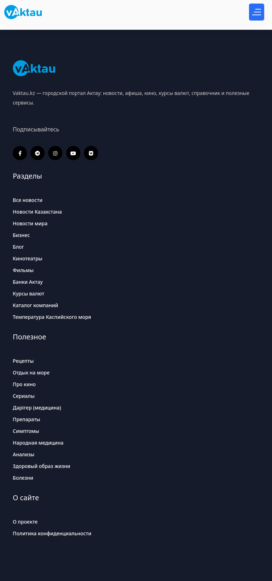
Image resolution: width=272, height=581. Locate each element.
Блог (18, 246)
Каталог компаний (35, 305)
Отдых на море (31, 372)
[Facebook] (20, 153)
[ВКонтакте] (91, 153)
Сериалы (24, 396)
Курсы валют (28, 293)
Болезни (23, 477)
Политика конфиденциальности (52, 533)
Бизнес (21, 235)
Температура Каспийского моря (52, 317)
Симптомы (26, 431)
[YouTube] (73, 153)
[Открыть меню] (256, 12)
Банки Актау (28, 281)
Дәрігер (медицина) (37, 407)
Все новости (27, 200)
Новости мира (30, 223)
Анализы (23, 454)
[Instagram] (55, 153)
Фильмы (23, 270)
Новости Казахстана (37, 211)
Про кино (24, 384)
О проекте (25, 521)
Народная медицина (38, 442)
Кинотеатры (27, 258)
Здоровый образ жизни (41, 466)
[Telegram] (37, 153)
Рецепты (23, 360)
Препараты (26, 419)
